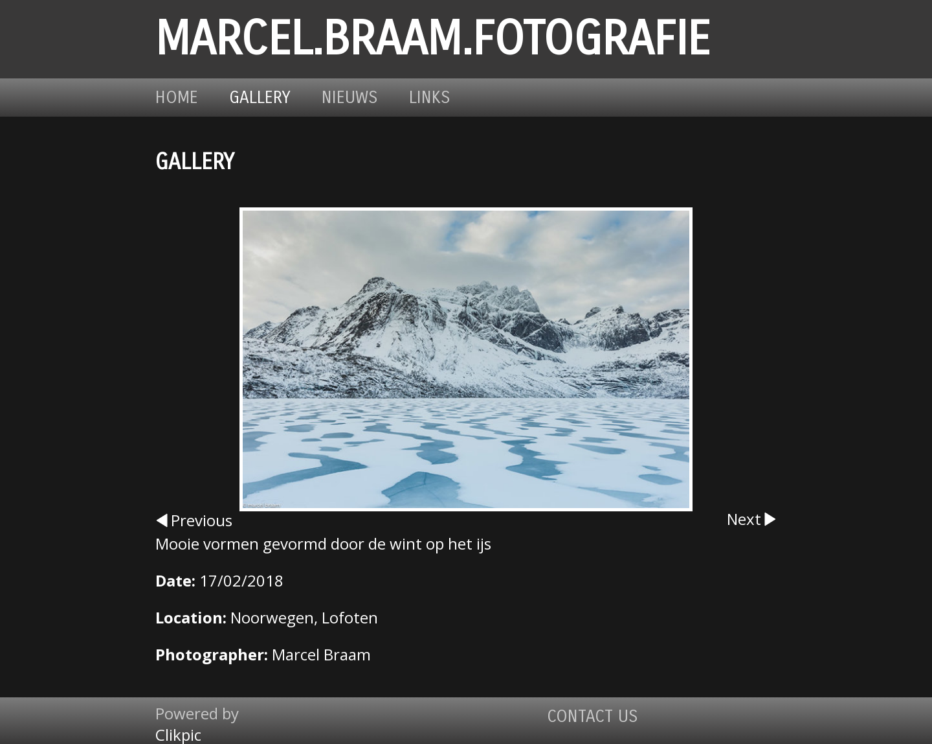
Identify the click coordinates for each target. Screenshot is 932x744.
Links (429, 97)
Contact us (592, 716)
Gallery (260, 97)
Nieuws (350, 97)
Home (176, 97)
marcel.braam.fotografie (432, 39)
